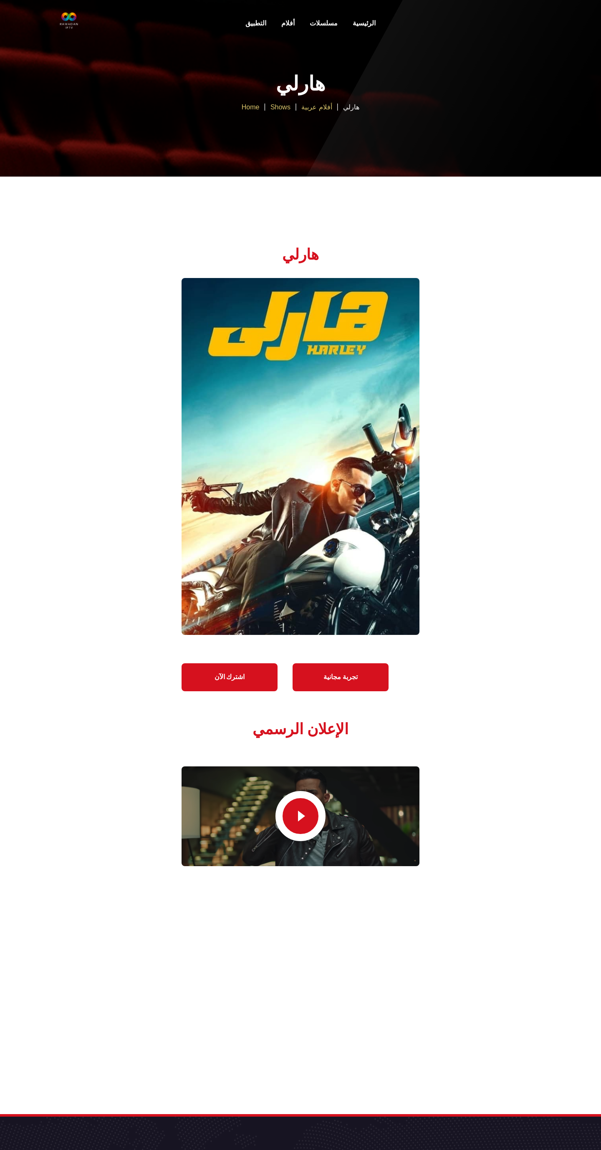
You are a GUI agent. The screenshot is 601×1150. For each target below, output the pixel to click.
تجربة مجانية (340, 677)
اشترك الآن (230, 677)
